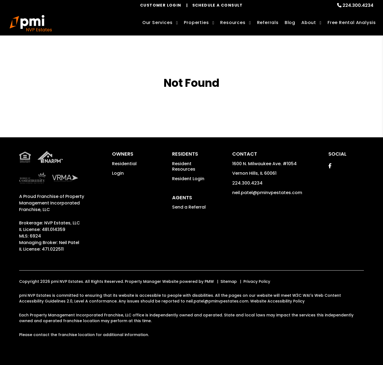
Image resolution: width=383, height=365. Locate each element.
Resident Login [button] (188, 179)
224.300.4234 (358, 5)
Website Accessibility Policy (277, 301)
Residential (124, 164)
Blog (290, 22)
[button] (329, 166)
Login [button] (118, 173)
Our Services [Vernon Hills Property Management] (157, 22)
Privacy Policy (256, 281)
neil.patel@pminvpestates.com (267, 192)
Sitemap (228, 281)
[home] (31, 23)
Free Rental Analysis (352, 22)
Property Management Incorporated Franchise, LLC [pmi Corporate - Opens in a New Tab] (51, 203)
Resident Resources (183, 166)
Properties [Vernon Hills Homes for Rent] (196, 22)
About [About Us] (308, 22)
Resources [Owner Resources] (232, 22)
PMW (209, 281)
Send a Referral (189, 207)
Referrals (268, 22)
